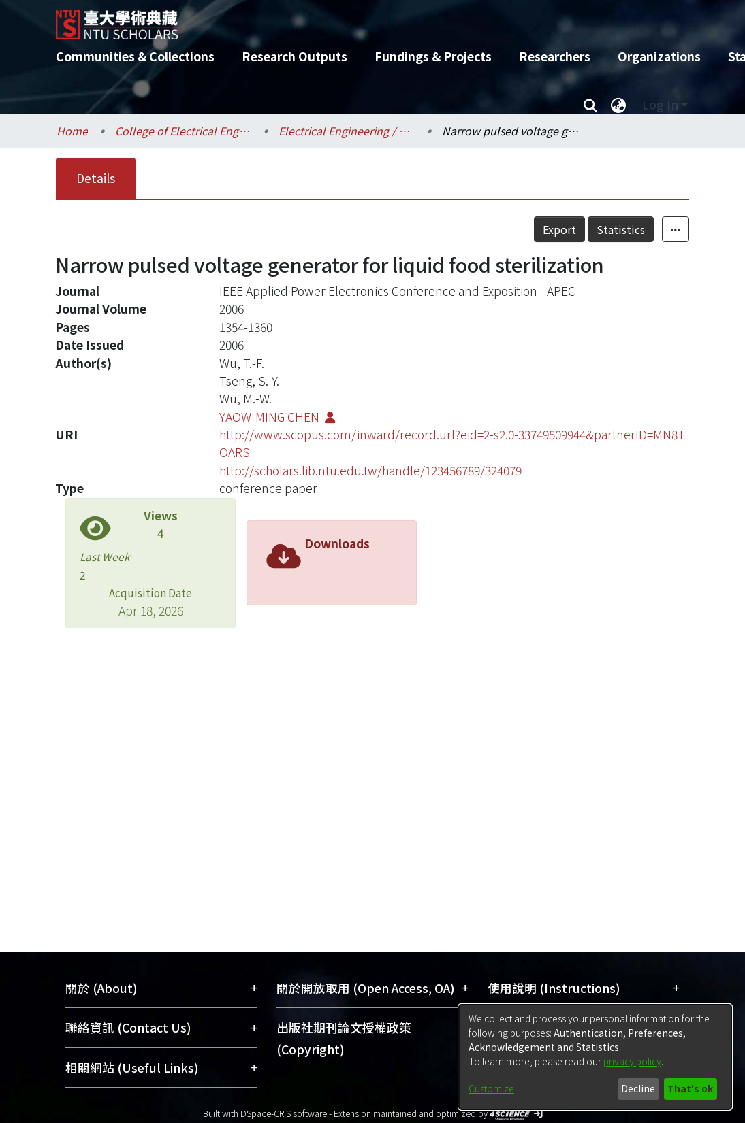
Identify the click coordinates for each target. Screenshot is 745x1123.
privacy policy (632, 1061)
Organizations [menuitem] (659, 56)
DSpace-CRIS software (283, 1113)
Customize (491, 1088)
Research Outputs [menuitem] (294, 56)
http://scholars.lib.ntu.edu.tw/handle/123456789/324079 (370, 470)
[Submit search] (590, 105)
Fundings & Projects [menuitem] (433, 56)
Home (72, 130)
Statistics (621, 229)
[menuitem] (618, 105)
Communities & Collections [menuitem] (135, 56)
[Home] (360, 19)
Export (559, 229)
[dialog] (595, 1057)
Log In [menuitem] (660, 104)
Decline (638, 1088)
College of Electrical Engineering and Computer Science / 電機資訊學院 (183, 130)
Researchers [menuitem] (554, 56)
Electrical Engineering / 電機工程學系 (347, 130)
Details (95, 177)
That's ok (690, 1088)
